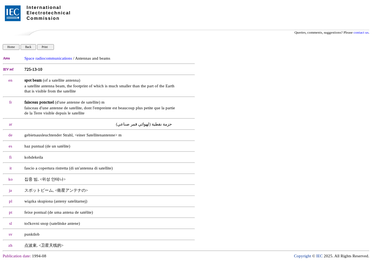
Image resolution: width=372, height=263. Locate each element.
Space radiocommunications (48, 58)
